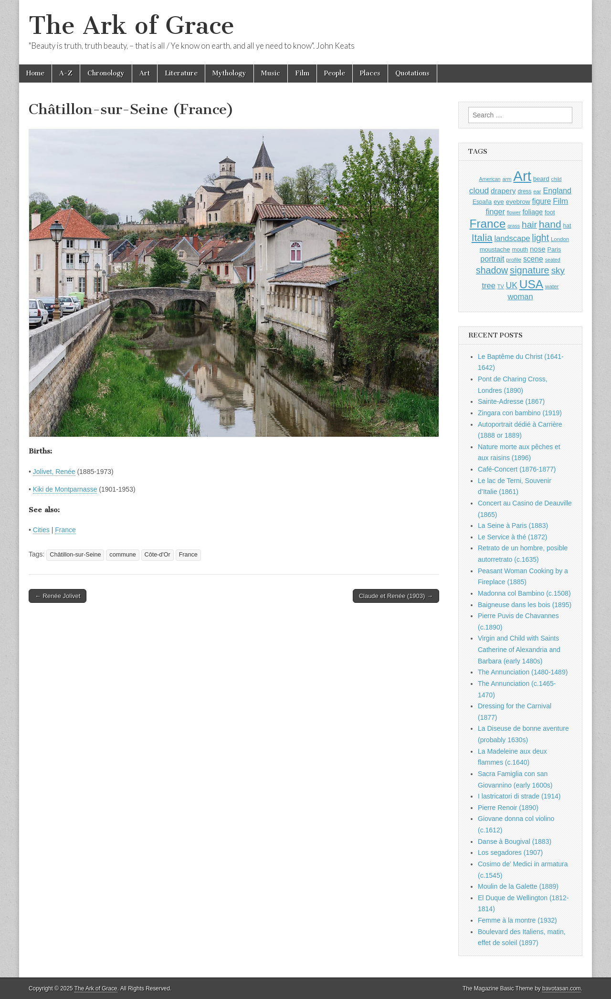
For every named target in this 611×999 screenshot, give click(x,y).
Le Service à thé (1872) (513, 537)
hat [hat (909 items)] (567, 225)
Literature (181, 73)
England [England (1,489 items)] (557, 190)
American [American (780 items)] (490, 179)
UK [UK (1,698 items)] (511, 285)
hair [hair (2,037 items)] (529, 225)
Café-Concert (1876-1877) (517, 469)
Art (144, 73)
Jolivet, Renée (54, 471)
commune (122, 554)
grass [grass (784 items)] (513, 226)
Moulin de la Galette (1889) (518, 886)
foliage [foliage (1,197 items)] (533, 212)
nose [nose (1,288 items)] (538, 249)
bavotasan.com (561, 988)
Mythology (229, 73)
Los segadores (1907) (510, 852)
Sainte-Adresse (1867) (511, 401)
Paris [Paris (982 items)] (554, 249)
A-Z (66, 73)
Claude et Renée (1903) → (396, 595)
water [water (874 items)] (552, 286)
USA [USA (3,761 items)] (531, 284)
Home (35, 73)
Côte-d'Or (157, 554)
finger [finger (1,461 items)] (495, 211)
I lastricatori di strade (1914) (519, 796)
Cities (41, 530)
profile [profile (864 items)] (513, 259)
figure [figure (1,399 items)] (541, 201)
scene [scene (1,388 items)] (533, 259)
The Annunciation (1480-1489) (523, 672)
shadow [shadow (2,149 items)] (492, 270)
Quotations (412, 73)
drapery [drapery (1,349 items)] (503, 191)
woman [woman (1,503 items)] (520, 296)
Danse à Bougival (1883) (514, 841)
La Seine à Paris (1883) (513, 525)
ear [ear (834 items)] (537, 191)
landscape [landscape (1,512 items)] (512, 238)
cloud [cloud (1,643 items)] (479, 190)
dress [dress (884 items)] (524, 191)
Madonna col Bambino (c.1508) (524, 593)
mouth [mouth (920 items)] (520, 249)
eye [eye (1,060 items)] (499, 201)
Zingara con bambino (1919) (520, 413)
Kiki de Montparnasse (65, 489)
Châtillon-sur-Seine (75, 554)
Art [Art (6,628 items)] (522, 176)
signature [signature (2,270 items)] (529, 270)
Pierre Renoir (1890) (508, 807)
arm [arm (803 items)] (506, 179)
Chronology (106, 73)
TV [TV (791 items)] (500, 286)
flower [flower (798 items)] (514, 212)
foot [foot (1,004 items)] (550, 212)
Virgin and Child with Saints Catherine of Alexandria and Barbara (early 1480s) (519, 649)
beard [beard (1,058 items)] (541, 178)
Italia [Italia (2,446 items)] (482, 237)
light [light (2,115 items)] (540, 237)
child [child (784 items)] (556, 179)
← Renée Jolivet (57, 595)
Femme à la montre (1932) (517, 920)
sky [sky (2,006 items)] (558, 270)
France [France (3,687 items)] (488, 223)
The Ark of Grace (131, 25)
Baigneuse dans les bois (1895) (524, 605)
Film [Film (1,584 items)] (560, 201)
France (65, 530)
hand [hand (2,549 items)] (550, 224)
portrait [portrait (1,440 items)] (492, 258)
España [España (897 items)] (482, 202)
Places (370, 73)
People (334, 73)
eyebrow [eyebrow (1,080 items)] (518, 201)
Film (302, 73)
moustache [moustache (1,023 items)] (495, 249)
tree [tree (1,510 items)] (488, 285)
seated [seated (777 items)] (552, 260)
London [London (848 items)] (560, 239)
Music (270, 73)
